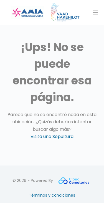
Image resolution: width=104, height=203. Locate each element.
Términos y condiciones (52, 195)
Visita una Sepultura (52, 136)
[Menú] (95, 12)
